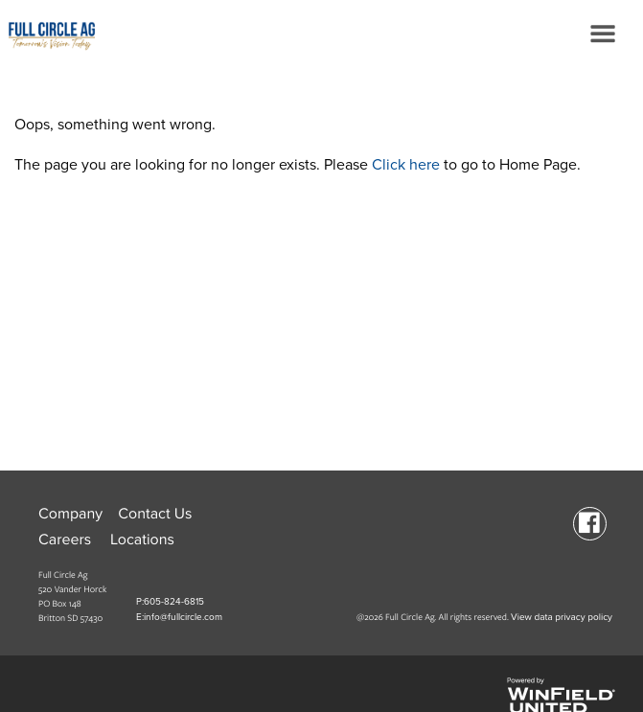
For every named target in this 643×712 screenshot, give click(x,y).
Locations (142, 539)
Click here (406, 164)
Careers (64, 539)
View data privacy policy (561, 617)
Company (70, 513)
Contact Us (155, 513)
